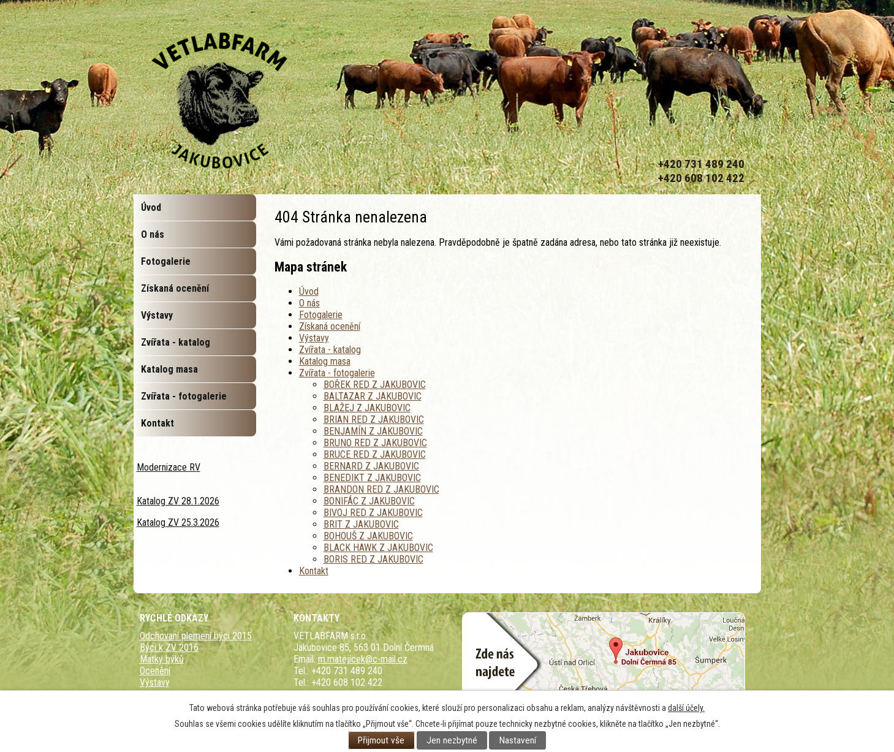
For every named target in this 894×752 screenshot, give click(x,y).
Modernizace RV (168, 467)
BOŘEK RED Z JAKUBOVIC (375, 384)
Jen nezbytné (451, 740)
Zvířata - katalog (330, 349)
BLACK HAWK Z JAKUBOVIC (378, 547)
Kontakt (313, 571)
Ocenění (155, 671)
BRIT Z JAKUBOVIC (361, 524)
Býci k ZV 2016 (169, 647)
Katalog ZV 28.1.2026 (178, 501)
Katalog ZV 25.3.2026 (178, 522)
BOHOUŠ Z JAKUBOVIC (368, 536)
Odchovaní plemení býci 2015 (196, 636)
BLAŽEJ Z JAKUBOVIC (367, 408)
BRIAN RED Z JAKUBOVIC (374, 419)
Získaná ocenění (329, 326)
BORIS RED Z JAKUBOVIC (373, 559)
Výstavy (314, 338)
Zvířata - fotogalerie (337, 373)
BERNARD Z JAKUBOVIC (371, 466)
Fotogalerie (321, 315)
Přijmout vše (381, 740)
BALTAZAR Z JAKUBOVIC (373, 396)
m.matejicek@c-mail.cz (362, 659)
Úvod (309, 291)
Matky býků (162, 659)
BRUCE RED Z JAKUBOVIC (375, 454)
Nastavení (517, 740)
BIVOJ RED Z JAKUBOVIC (373, 512)
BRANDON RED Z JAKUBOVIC (381, 489)
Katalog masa (324, 361)
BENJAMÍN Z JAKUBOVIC (373, 431)
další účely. (686, 708)
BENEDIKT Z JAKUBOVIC (372, 478)
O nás (309, 303)
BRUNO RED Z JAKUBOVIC (375, 443)
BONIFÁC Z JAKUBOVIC (369, 501)
